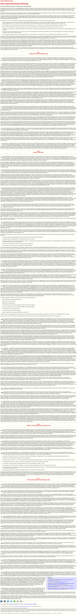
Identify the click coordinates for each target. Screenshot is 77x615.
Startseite (26, 604)
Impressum (30, 604)
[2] (32, 22)
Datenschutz (35, 604)
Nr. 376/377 (29, 606)
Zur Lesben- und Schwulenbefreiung (64, 579)
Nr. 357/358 (13, 604)
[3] (40, 60)
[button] (1, 601)
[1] (12, 8)
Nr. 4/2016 (55, 584)
